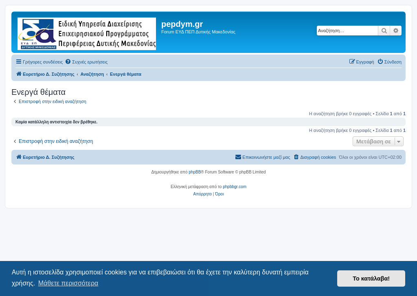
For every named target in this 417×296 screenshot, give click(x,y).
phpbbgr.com (234, 186)
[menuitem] (86, 62)
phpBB (195, 172)
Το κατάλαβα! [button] (371, 278)
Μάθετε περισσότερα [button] (68, 283)
